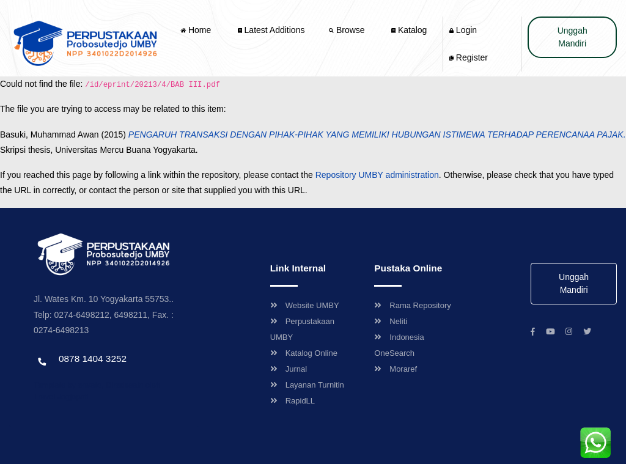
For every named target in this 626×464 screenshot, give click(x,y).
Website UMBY (304, 305)
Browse (348, 30)
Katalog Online (303, 353)
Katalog (409, 30)
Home (196, 30)
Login (463, 30)
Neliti (390, 321)
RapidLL (292, 400)
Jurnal (288, 369)
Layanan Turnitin (307, 384)
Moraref (395, 369)
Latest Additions (271, 30)
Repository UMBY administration (377, 175)
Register (468, 57)
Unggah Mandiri (572, 37)
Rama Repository (412, 305)
